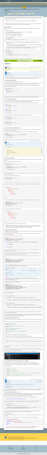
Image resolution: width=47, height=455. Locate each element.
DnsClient (10, 449)
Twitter (23, 449)
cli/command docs (26, 336)
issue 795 (5, 415)
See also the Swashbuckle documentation (10, 392)
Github (23, 448)
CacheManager (10, 448)
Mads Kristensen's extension (12, 351)
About (11, 1)
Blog (8, 1)
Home (5, 1)
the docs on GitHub (24, 334)
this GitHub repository (33, 20)
